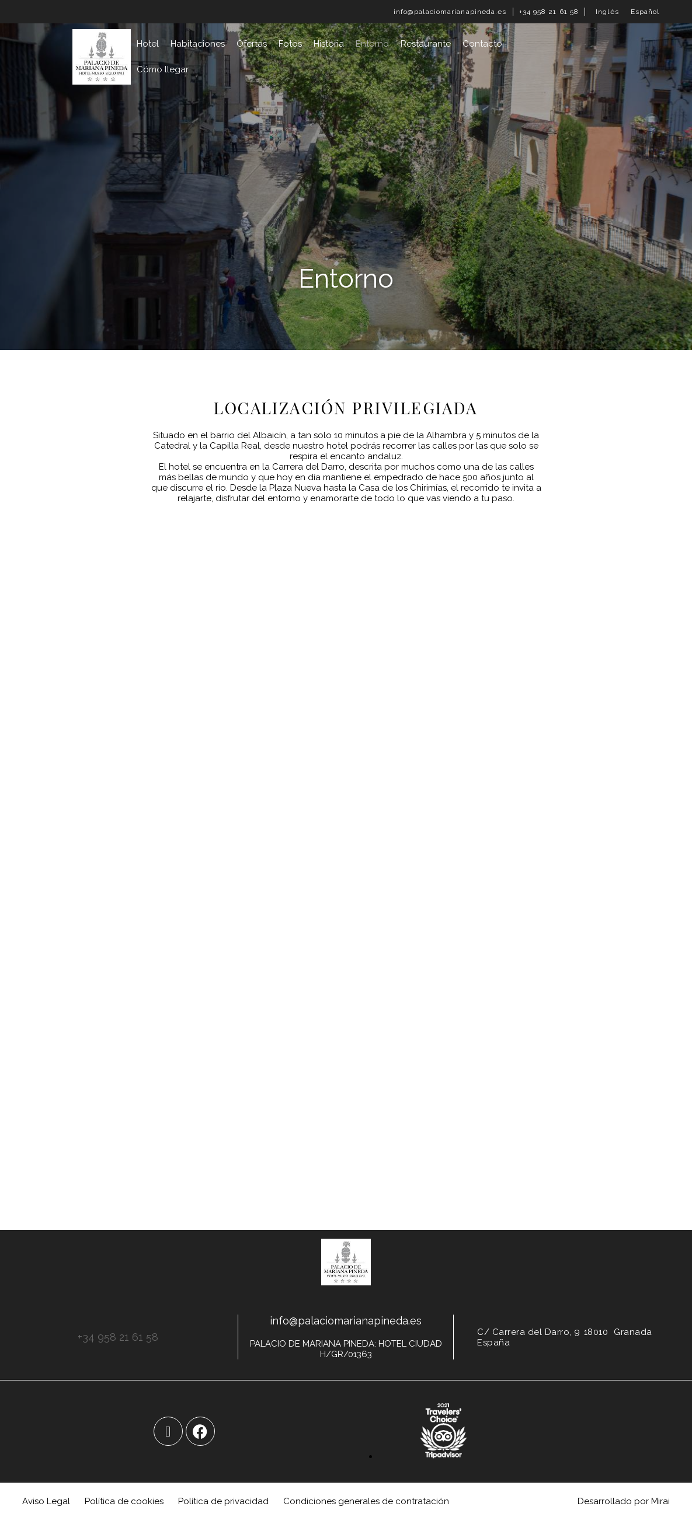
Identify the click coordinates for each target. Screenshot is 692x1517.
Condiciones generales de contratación (366, 1501)
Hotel (148, 44)
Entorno (372, 44)
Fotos (290, 44)
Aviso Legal (46, 1501)
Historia (329, 44)
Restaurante (426, 44)
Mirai (660, 1501)
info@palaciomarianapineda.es (450, 12)
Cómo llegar (163, 69)
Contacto (482, 44)
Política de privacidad (223, 1501)
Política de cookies (124, 1501)
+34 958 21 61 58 (549, 12)
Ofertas (252, 44)
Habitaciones (198, 44)
